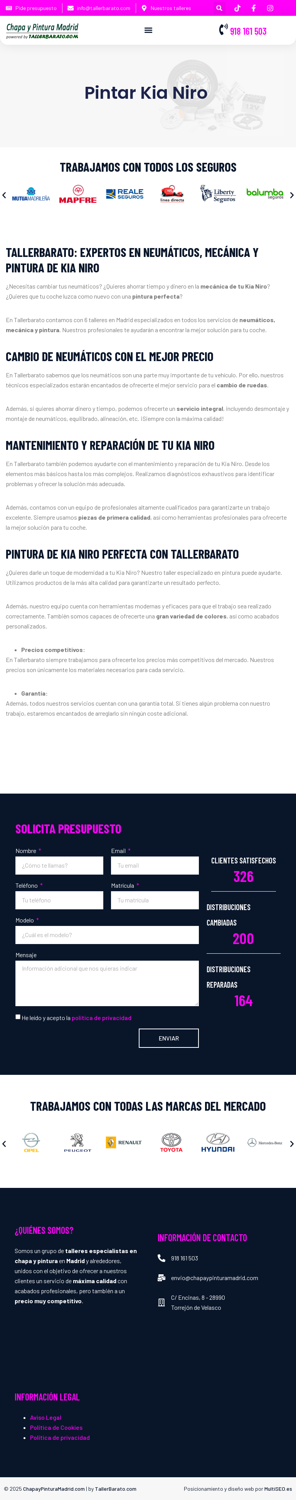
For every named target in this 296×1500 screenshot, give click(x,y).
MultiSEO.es (278, 1488)
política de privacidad (101, 1017)
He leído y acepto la (76, 1017)
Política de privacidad (60, 1437)
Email (119, 850)
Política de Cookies (56, 1427)
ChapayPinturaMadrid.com (54, 1488)
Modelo (25, 920)
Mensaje (26, 954)
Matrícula (123, 885)
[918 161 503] (223, 29)
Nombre (26, 850)
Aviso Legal (45, 1417)
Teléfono (27, 885)
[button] (219, 8)
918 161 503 (248, 31)
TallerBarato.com (115, 1488)
